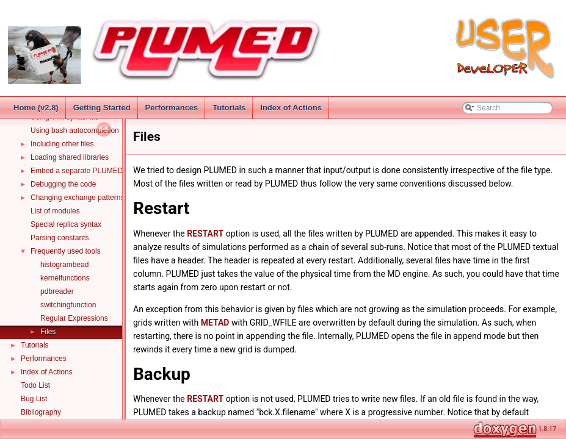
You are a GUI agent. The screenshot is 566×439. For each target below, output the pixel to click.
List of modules (55, 211)
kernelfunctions (65, 278)
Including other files (62, 144)
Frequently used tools (66, 251)
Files (48, 331)
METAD (215, 322)
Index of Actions (291, 107)
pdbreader (57, 291)
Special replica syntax (66, 224)
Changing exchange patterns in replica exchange (110, 197)
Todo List (35, 385)
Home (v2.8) (36, 107)
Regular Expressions (74, 318)
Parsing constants (60, 238)
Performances (171, 107)
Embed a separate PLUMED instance (91, 170)
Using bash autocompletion (75, 130)
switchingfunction (68, 305)
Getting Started (102, 107)
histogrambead (64, 264)
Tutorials (228, 107)
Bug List (34, 398)
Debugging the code (63, 184)
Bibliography (41, 412)
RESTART (205, 233)
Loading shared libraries (70, 157)
